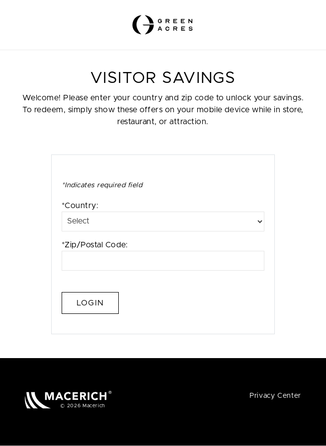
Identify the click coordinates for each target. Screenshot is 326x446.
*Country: (163, 216)
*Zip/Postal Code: (163, 256)
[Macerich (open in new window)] (68, 399)
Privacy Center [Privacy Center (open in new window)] (275, 395)
